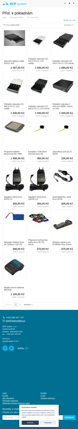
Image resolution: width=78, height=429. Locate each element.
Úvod (4, 393)
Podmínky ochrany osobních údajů (16, 403)
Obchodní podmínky (10, 401)
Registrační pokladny (16, 17)
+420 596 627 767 (13, 317)
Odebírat (69, 418)
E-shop (5, 396)
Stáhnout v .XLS (70, 20)
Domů (4, 17)
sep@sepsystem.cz (13, 320)
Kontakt (44, 393)
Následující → (28, 304)
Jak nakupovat (8, 398)
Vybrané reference (48, 398)
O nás (43, 396)
